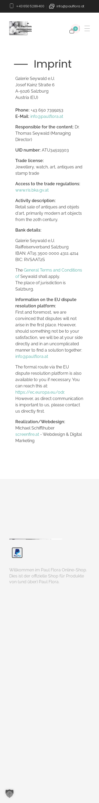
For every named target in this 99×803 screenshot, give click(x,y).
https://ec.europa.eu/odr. (40, 392)
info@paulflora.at (70, 6)
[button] (9, 793)
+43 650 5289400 (30, 6)
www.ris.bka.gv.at (32, 190)
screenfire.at (27, 434)
